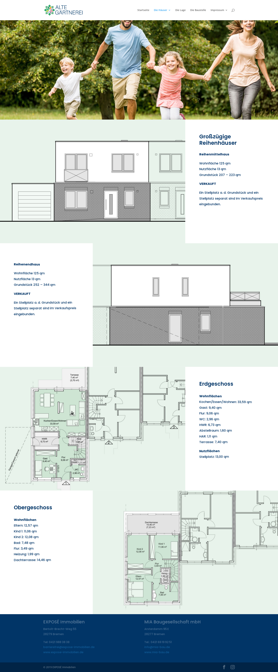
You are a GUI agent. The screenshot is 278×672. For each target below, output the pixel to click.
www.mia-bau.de (156, 652)
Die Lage (180, 10)
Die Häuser (160, 10)
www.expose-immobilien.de (63, 652)
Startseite (143, 10)
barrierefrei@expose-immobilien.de (68, 647)
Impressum (217, 10)
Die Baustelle (198, 10)
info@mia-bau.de (157, 647)
